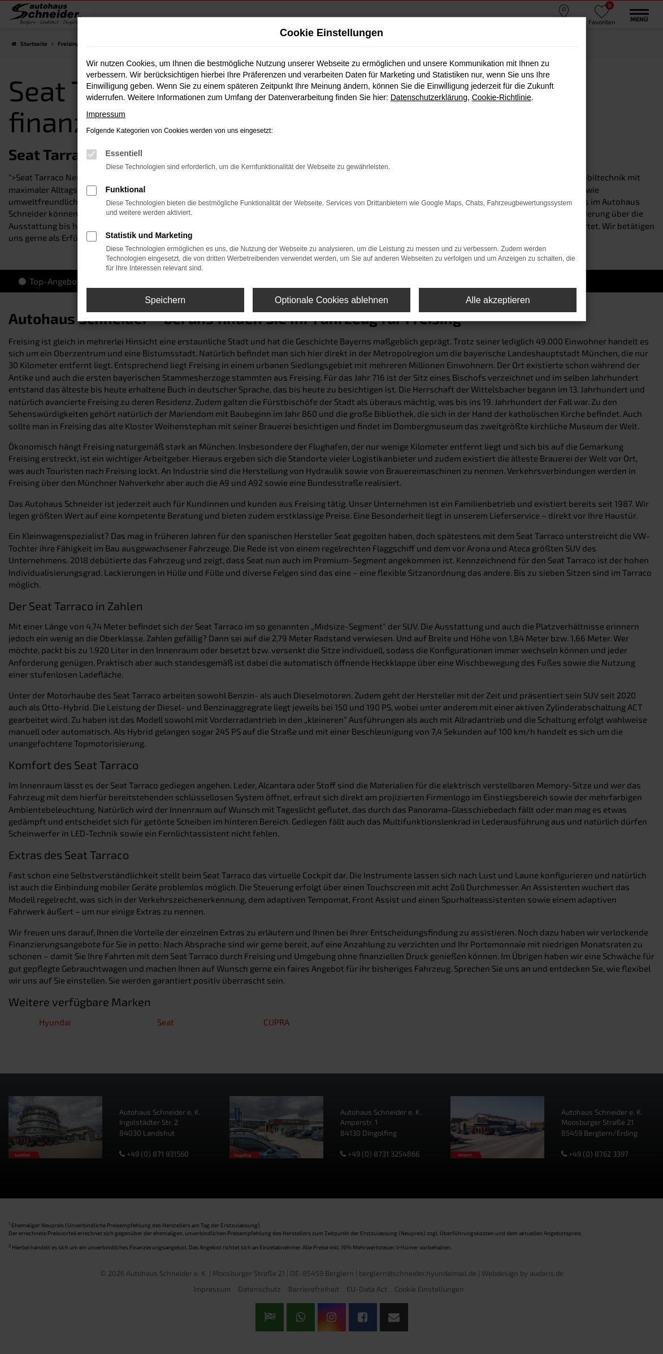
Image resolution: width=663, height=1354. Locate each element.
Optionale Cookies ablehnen (331, 300)
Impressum (105, 114)
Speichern (165, 300)
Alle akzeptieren (498, 300)
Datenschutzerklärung (429, 97)
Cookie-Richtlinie (501, 97)
